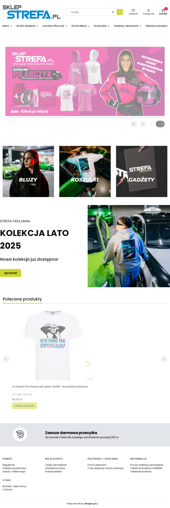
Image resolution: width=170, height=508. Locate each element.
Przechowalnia (53, 471)
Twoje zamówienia (56, 465)
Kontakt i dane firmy (14, 486)
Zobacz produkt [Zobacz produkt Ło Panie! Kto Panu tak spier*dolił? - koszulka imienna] (24, 405)
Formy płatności (97, 465)
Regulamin (9, 465)
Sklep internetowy (81, 503)
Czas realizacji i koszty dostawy (106, 468)
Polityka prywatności (14, 468)
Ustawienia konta (55, 468)
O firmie (7, 489)
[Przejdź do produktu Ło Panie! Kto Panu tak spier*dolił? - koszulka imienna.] (53, 346)
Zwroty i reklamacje (14, 471)
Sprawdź (10, 273)
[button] (120, 12)
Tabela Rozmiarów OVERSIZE (146, 468)
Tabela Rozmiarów (140, 471)
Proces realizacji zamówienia (146, 465)
